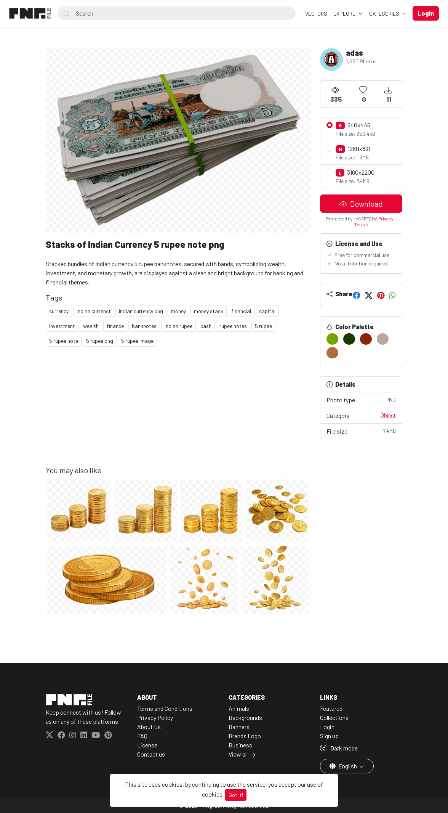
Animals (239, 708)
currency (59, 311)
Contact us (151, 754)
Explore (345, 13)
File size (361, 431)
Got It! (236, 795)
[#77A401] (332, 339)
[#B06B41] (332, 352)
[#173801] (349, 339)
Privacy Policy (155, 717)
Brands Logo (245, 735)
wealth (91, 326)
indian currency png (141, 311)
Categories (384, 13)
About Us (149, 726)
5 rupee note (63, 340)
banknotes (144, 326)
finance (115, 326)
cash (205, 326)
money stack (208, 311)
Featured (331, 708)
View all (238, 754)
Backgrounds (245, 717)
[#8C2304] (366, 339)
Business (240, 745)
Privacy (386, 218)
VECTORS (316, 13)
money (178, 311)
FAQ (142, 735)
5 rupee (263, 326)
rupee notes (233, 326)
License (147, 745)
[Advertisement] (178, 412)
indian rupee (178, 326)
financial (241, 311)
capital (267, 311)
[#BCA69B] (383, 339)
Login (327, 726)
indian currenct (94, 311)
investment (62, 326)
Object (388, 415)
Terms (361, 224)
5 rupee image (137, 340)
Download (361, 203)
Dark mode (339, 748)
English (344, 766)
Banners (239, 726)
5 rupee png (99, 340)
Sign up (329, 735)
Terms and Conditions (164, 708)
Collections (334, 717)
